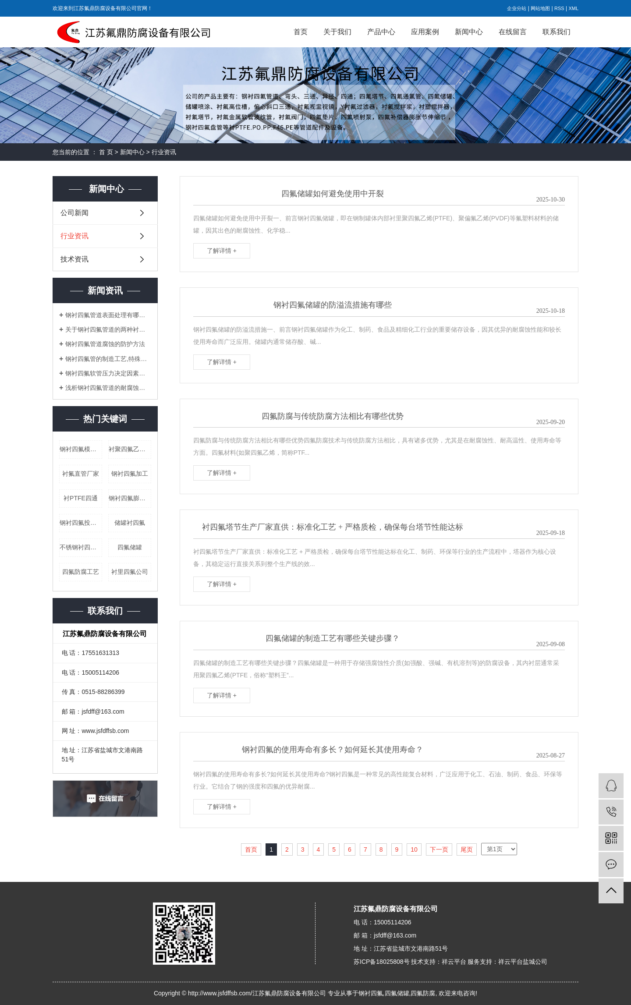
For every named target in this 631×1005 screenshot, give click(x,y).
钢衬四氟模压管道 (81, 449)
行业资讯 (164, 152)
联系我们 (556, 31)
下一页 (439, 849)
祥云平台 (454, 961)
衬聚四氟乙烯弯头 (130, 449)
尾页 (467, 849)
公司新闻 (74, 212)
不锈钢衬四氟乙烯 (81, 547)
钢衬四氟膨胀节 (130, 498)
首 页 (106, 152)
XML (573, 8)
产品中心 (381, 31)
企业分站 (516, 8)
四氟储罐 (129, 547)
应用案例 (425, 31)
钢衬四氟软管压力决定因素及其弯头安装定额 (108, 373)
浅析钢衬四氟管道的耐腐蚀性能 (108, 387)
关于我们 (337, 31)
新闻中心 (469, 31)
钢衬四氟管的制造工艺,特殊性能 (108, 358)
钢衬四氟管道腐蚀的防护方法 (105, 343)
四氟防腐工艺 (80, 571)
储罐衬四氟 (129, 522)
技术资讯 (74, 259)
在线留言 (513, 31)
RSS (559, 8)
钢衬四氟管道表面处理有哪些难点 (108, 314)
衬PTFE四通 (81, 498)
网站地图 (540, 8)
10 (414, 849)
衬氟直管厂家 (80, 473)
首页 (301, 31)
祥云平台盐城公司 (522, 961)
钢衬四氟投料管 (81, 522)
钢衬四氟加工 (129, 473)
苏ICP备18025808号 (382, 961)
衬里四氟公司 (129, 571)
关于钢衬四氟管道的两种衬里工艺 (108, 329)
